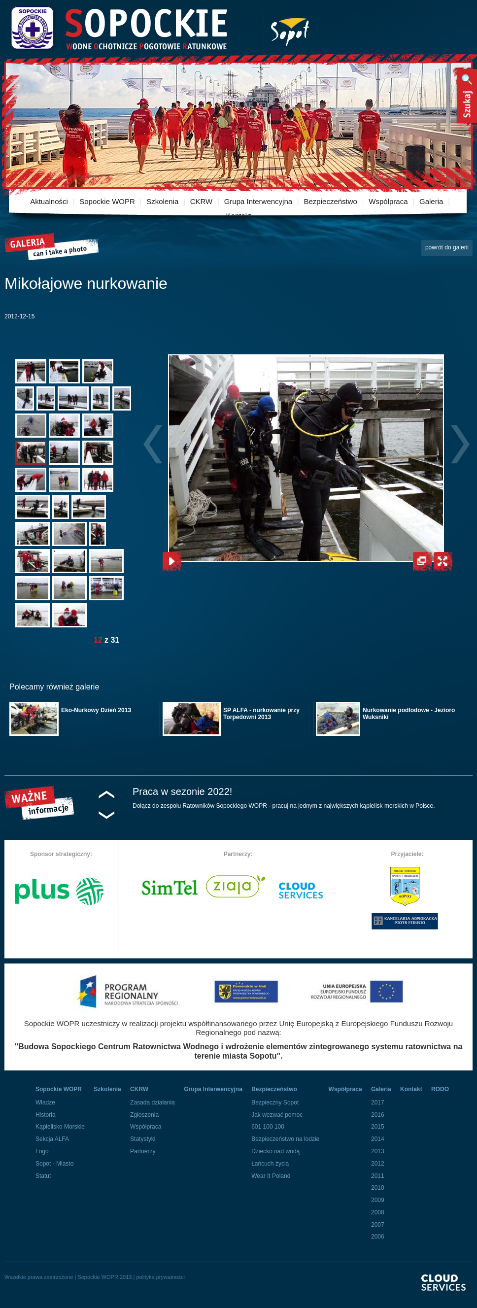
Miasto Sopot (290, 30)
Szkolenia (162, 201)
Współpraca (388, 201)
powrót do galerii (447, 247)
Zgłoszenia (144, 1114)
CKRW (201, 201)
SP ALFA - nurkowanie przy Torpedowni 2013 (261, 714)
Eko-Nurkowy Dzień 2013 (96, 710)
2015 (377, 1126)
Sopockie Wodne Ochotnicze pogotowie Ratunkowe (118, 28)
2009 (377, 1200)
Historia (45, 1114)
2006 (377, 1236)
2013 (377, 1151)
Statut (43, 1175)
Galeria (431, 201)
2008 (377, 1212)
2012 (377, 1163)
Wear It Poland (270, 1175)
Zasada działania (152, 1102)
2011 (377, 1175)
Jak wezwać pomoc (277, 1114)
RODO (440, 1089)
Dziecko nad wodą (275, 1151)
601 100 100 (267, 1126)
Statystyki (142, 1139)
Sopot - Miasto (54, 1163)
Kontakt (238, 215)
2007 (377, 1224)
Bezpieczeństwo (330, 201)
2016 (377, 1114)
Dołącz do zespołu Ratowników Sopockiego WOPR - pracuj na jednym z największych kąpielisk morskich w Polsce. (284, 805)
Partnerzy (142, 1151)
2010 (377, 1187)
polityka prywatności (160, 1277)
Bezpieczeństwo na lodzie (285, 1139)
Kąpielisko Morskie (60, 1126)
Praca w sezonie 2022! (182, 791)
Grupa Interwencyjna (258, 201)
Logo (42, 1151)
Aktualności (49, 201)
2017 (377, 1102)
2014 (377, 1139)
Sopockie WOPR (107, 201)
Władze (45, 1102)
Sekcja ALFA (52, 1139)
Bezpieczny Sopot (275, 1102)
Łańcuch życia (270, 1163)
